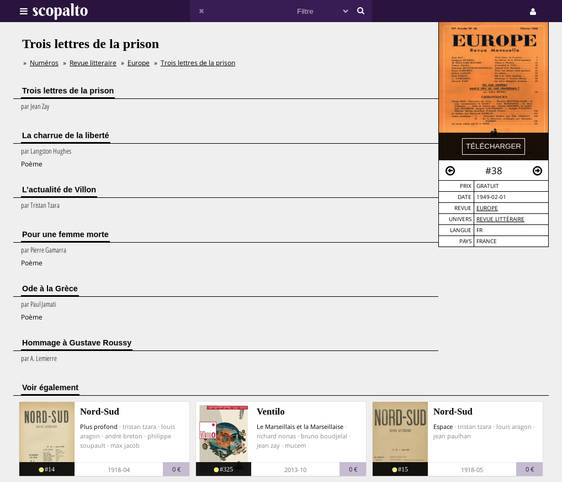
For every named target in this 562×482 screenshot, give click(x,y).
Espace (443, 426)
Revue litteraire (93, 62)
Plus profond (99, 426)
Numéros (44, 62)
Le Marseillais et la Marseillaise (300, 426)
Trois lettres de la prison (198, 62)
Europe (487, 208)
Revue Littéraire (500, 219)
